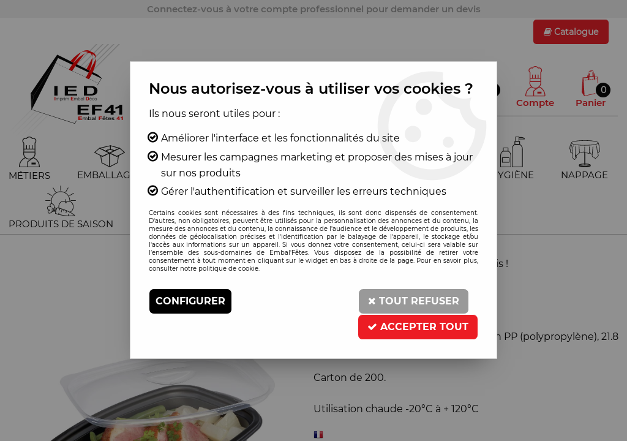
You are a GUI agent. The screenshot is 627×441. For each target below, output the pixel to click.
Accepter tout (417, 327)
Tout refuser (413, 301)
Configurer (190, 301)
